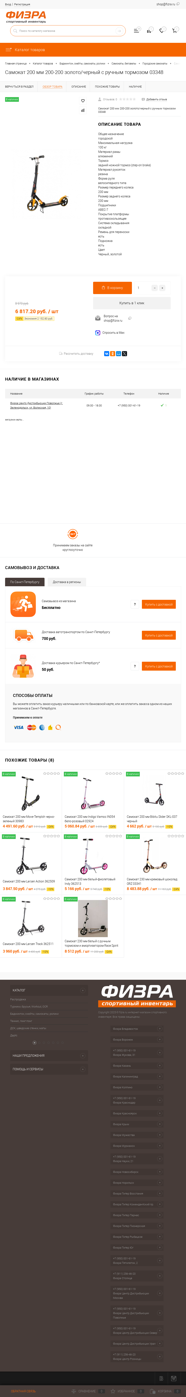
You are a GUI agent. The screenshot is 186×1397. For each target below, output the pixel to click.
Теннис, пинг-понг (21, 1021)
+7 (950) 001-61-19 (124, 1050)
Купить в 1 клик (131, 303)
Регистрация (22, 4)
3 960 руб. (26, 951)
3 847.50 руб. (28, 889)
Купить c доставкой (159, 605)
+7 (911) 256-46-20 (124, 1274)
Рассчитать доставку (76, 354)
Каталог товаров (25, 49)
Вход (8, 4)
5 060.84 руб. (90, 826)
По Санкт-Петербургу (24, 582)
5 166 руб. (88, 889)
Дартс (13, 1035)
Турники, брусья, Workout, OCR (29, 1007)
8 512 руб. (88, 951)
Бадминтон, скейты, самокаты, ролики (34, 1014)
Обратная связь (20, 1391)
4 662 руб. (150, 826)
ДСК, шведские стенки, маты (28, 1028)
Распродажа (18, 999)
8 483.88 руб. (153, 889)
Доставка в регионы (67, 582)
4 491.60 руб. (28, 826)
